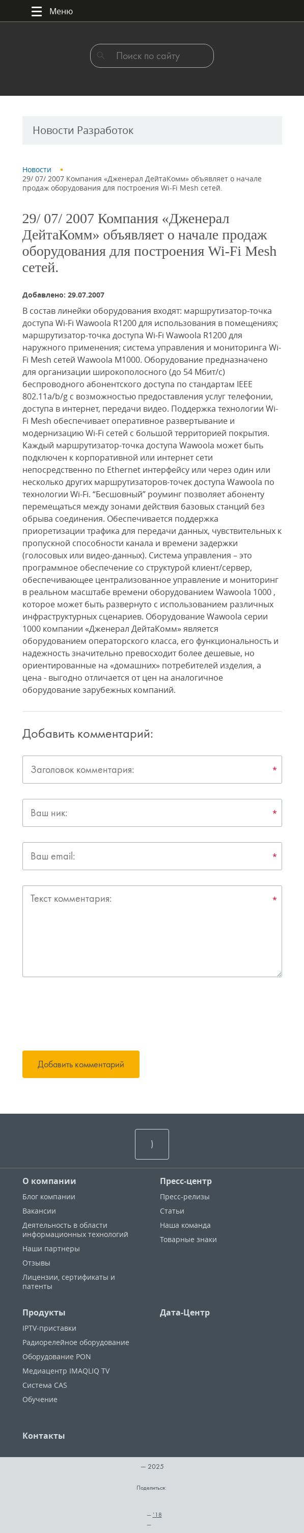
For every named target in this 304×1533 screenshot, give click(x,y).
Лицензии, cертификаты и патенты (68, 1281)
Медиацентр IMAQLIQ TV (65, 1371)
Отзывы (36, 1263)
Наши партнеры (51, 1248)
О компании (49, 1181)
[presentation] (99, 1015)
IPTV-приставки (49, 1328)
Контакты (43, 1435)
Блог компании (48, 1196)
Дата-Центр (185, 1312)
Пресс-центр (186, 1181)
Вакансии (39, 1211)
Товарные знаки (188, 1239)
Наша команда (185, 1225)
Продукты (44, 1312)
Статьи (172, 1211)
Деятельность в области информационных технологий (75, 1229)
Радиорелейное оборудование (75, 1342)
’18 (157, 1514)
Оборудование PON (56, 1356)
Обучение (40, 1399)
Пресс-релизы (185, 1196)
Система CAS (44, 1385)
